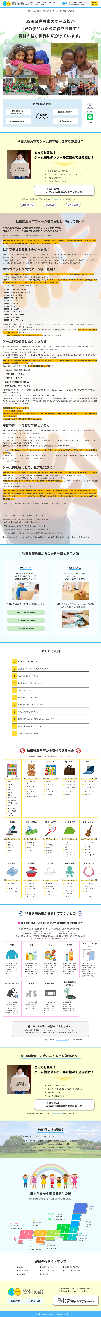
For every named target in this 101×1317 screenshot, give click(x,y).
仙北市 (59, 1144)
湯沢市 (57, 1150)
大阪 (48, 1245)
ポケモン (30, 789)
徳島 (34, 1249)
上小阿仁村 (26, 1147)
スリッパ (10, 886)
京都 (54, 1245)
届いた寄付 (37, 11)
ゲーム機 (49, 794)
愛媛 (37, 1249)
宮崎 (14, 1228)
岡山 (37, 1225)
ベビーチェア (69, 893)
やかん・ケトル (32, 889)
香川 (31, 1249)
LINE (90, 119)
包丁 (28, 891)
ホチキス (30, 850)
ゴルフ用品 (49, 845)
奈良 (51, 1248)
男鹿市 (56, 1141)
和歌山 (54, 1248)
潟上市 (24, 1144)
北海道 (91, 1209)
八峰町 (51, 1147)
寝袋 (66, 850)
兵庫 (51, 1245)
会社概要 (71, 11)
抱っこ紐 (68, 896)
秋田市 (24, 1141)
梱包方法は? (50, 204)
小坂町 (67, 1144)
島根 (34, 1223)
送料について (27, 204)
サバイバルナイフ (70, 856)
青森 (87, 1222)
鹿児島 (17, 1228)
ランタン (68, 852)
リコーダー (88, 852)
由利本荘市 (74, 1141)
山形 (87, 1224)
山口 (37, 1223)
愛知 (55, 1219)
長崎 (16, 1226)
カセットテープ (89, 855)
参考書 (10, 792)
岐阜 (61, 1219)
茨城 (80, 1238)
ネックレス (88, 896)
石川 (55, 1216)
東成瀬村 (49, 1150)
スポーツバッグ (70, 784)
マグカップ (49, 891)
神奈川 (81, 1240)
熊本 (19, 1226)
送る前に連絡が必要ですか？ (28, 733)
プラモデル (49, 792)
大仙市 (32, 1144)
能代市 (32, 1141)
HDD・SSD (88, 784)
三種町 (43, 1147)
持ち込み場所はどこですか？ (28, 712)
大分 (11, 1228)
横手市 (40, 1141)
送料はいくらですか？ (26, 690)
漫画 (9, 806)
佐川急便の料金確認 (26, 628)
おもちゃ (49, 782)
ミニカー (49, 789)
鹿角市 (64, 1141)
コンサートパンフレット (13, 815)
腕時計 (87, 886)
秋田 (87, 1226)
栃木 (83, 1238)
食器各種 (49, 883)
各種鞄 (67, 794)
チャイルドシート (70, 887)
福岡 (11, 1226)
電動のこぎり (12, 847)
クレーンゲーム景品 (32, 793)
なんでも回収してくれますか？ (29, 676)
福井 (58, 1216)
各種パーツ (88, 794)
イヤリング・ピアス (89, 892)
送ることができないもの (73, 1270)
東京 (80, 1236)
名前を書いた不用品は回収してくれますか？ (33, 669)
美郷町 (32, 1150)
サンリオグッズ (32, 786)
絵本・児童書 (12, 811)
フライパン (30, 886)
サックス (87, 850)
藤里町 (35, 1147)
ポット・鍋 (30, 883)
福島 (90, 1224)
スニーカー (11, 883)
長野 (58, 1214)
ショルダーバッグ (70, 788)
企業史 (10, 795)
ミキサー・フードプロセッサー (32, 895)
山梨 (55, 1214)
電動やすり (11, 845)
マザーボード (89, 792)
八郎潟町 (69, 1147)
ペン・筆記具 (31, 845)
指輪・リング (89, 889)
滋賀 (48, 1248)
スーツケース (69, 792)
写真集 (10, 784)
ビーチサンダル (12, 891)
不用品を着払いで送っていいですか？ (31, 726)
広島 (34, 1225)
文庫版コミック (12, 803)
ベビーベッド (69, 891)
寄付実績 (22, 1274)
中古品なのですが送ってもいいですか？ (32, 683)
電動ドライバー (12, 842)
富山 (61, 1216)
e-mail (90, 107)
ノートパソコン (89, 782)
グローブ (49, 853)
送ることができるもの (49, 1270)
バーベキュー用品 (70, 846)
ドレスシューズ (12, 889)
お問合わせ (34, 1301)
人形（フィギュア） (51, 785)
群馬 (86, 1238)
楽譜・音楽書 (12, 798)
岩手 (90, 1222)
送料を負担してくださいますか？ (29, 697)
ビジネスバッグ (70, 782)
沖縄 (20, 1228)
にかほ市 (51, 1144)
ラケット (49, 842)
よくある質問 (61, 11)
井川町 (65, 1150)
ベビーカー (68, 883)
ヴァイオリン (89, 847)
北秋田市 (41, 1144)
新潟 (61, 1214)
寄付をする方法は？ (49, 1267)
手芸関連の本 (12, 808)
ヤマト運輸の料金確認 (26, 620)
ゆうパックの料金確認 (26, 612)
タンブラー (49, 894)
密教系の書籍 (12, 800)
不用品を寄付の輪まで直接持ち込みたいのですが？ (36, 719)
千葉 (86, 1236)
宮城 (90, 1226)
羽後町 (40, 1150)
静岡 (58, 1219)
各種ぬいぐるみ (32, 796)
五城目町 (60, 1147)
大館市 (48, 1141)
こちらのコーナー (56, 199)
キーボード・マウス (89, 788)
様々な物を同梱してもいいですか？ (30, 704)
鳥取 (40, 1223)
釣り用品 (49, 850)
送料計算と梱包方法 (72, 1267)
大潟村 (24, 1150)
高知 (40, 1249)
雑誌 (9, 782)
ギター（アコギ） (89, 843)
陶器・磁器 (49, 886)
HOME (29, 11)
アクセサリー (89, 883)
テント (67, 842)
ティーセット (50, 889)
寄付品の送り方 (48, 11)
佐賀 (14, 1226)
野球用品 (49, 847)
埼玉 (83, 1236)
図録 (9, 790)
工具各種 (10, 850)
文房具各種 (30, 842)
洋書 (9, 787)
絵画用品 (30, 847)
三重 (64, 1219)
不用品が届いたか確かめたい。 (29, 661)
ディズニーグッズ (32, 783)
